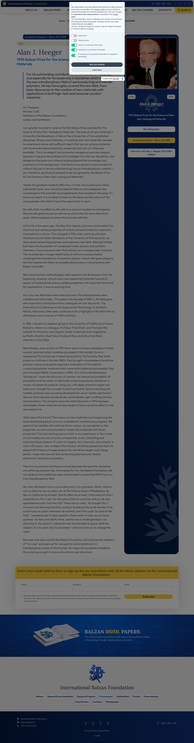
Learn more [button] (97, 403)
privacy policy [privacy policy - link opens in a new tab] (100, 343)
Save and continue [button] (97, 398)
